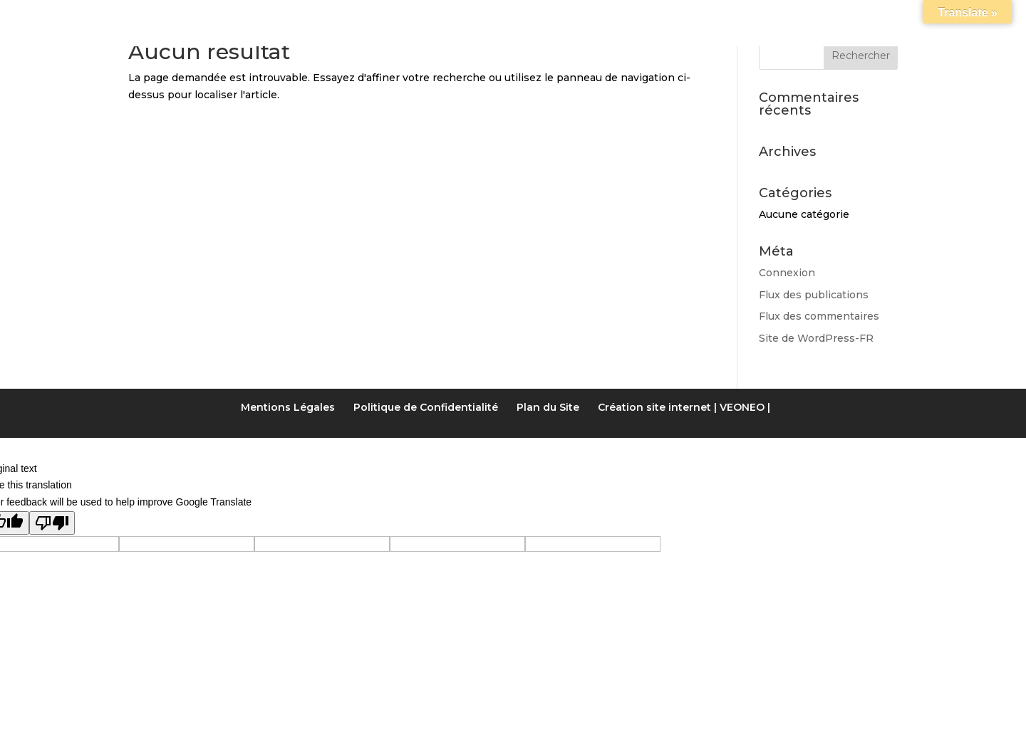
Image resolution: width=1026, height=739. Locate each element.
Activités (599, 17)
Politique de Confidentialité (425, 407)
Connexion (787, 272)
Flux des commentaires (819, 316)
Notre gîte (306, 17)
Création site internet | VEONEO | (684, 407)
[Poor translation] (52, 523)
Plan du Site (548, 407)
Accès (729, 17)
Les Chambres (417, 17)
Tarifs (509, 17)
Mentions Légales (288, 407)
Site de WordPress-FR (816, 338)
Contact (802, 17)
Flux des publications (814, 294)
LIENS (670, 17)
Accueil (219, 17)
